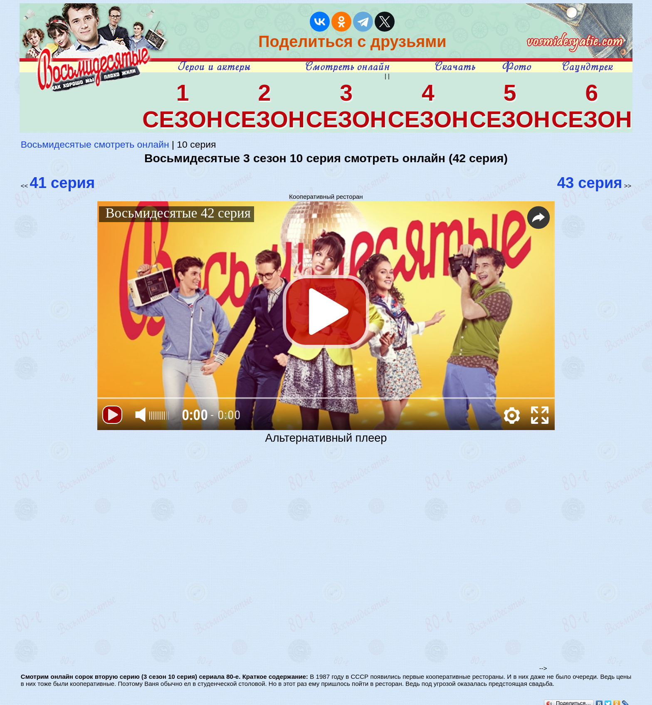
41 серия (62, 182)
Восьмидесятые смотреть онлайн (95, 144)
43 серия (589, 182)
